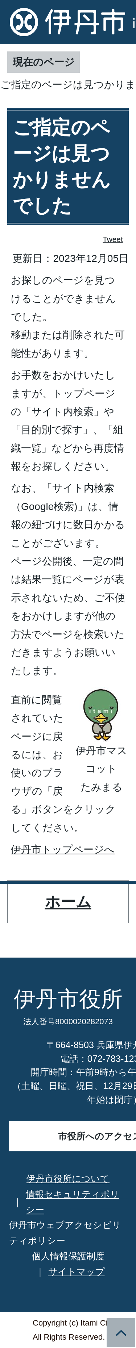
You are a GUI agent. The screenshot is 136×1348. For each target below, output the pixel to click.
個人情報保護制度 (68, 1256)
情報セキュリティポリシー (72, 1202)
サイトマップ (76, 1272)
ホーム (68, 901)
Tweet (113, 239)
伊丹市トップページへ (63, 849)
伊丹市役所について (68, 1178)
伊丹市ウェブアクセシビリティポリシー (65, 1233)
